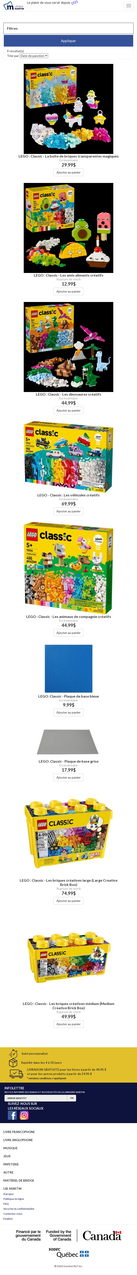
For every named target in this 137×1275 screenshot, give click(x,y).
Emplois (8, 1218)
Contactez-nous (13, 1213)
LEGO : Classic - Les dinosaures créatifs (68, 394)
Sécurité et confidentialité (18, 1208)
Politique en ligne (13, 1199)
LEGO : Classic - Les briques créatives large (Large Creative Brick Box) (69, 882)
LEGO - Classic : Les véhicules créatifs (68, 495)
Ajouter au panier (68, 172)
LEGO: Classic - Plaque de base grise (68, 761)
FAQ (6, 1203)
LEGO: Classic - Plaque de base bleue (68, 696)
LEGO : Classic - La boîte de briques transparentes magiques (69, 156)
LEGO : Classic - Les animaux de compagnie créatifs (68, 616)
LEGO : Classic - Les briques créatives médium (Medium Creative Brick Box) (68, 1005)
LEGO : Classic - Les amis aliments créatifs (68, 275)
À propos (8, 1194)
